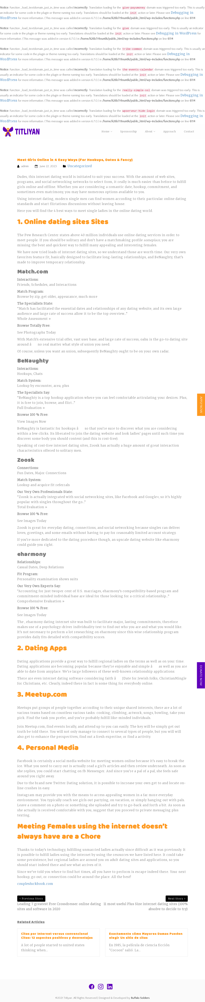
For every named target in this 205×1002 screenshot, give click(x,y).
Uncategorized (79, 166)
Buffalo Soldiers (140, 997)
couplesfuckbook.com (35, 884)
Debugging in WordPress (176, 33)
